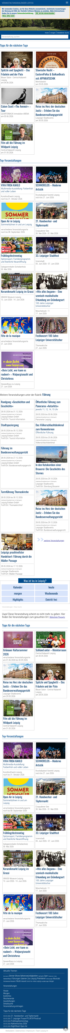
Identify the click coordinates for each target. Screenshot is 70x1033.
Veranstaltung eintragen (13, 1006)
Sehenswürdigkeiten (29, 975)
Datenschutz (20, 1031)
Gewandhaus (7, 979)
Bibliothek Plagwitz (57, 617)
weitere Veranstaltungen (50, 540)
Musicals (56, 978)
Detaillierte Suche (63, 33)
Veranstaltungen (7, 607)
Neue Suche (18, 607)
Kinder (55, 976)
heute (47, 33)
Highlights (41, 976)
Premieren (41, 978)
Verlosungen (49, 979)
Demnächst (5, 976)
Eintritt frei (29, 981)
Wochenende (6, 981)
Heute (18, 981)
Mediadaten (10, 1031)
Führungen (16, 978)
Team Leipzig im (42, 1031)
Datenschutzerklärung (25, 13)
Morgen (51, 981)
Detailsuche (8, 1003)
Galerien (24, 978)
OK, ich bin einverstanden (45, 13)
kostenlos (7, 996)
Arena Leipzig (37, 981)
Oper (46, 976)
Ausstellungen (45, 981)
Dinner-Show (14, 975)
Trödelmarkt (51, 976)
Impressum (30, 1031)
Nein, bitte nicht (8, 16)
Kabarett (23, 981)
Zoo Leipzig (31, 978)
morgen (53, 33)
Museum (13, 981)
